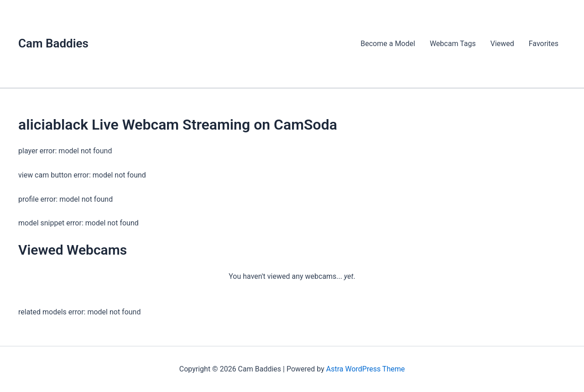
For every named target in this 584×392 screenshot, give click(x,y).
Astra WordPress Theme (365, 369)
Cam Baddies (53, 43)
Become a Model (387, 43)
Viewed (502, 43)
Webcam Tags (453, 43)
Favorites (543, 43)
